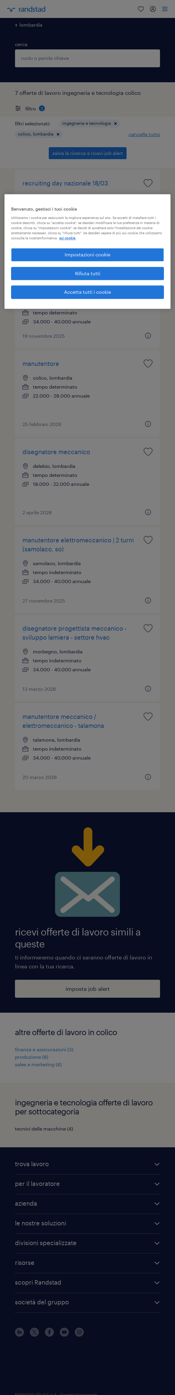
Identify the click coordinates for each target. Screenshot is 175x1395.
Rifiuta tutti (87, 273)
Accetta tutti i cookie (87, 292)
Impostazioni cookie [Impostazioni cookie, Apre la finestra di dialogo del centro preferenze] (87, 255)
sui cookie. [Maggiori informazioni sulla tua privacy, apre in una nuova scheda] (67, 238)
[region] (87, 251)
